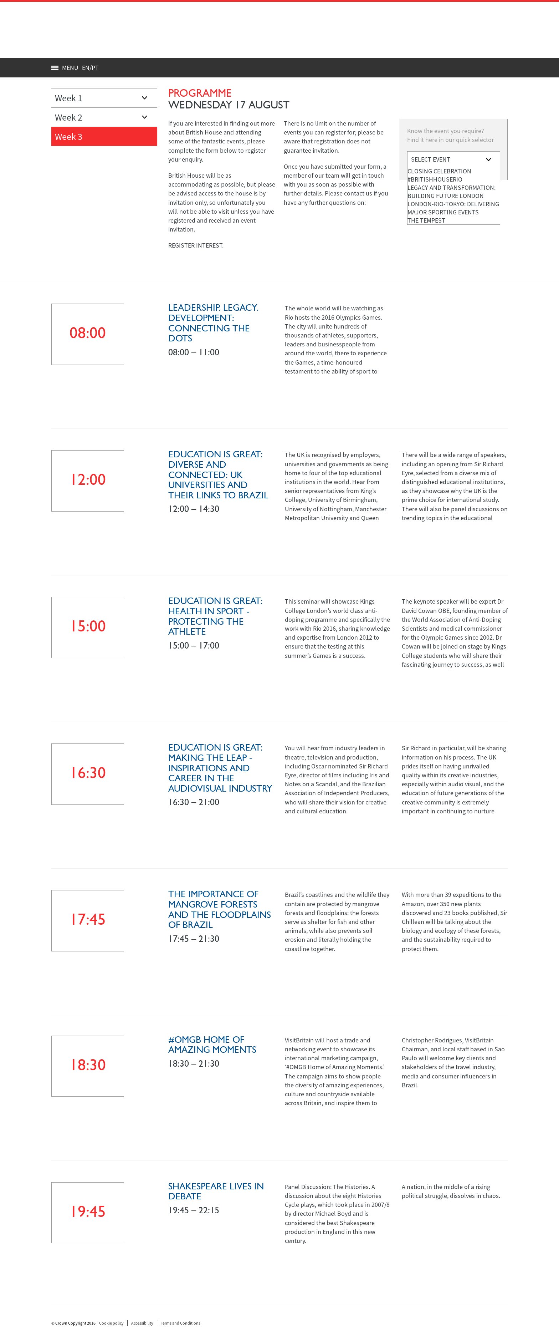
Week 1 (68, 98)
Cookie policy (111, 1323)
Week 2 (68, 117)
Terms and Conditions (180, 1323)
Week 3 (68, 136)
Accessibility (142, 1323)
